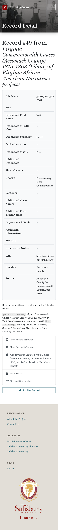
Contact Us (13, 423)
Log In (10, 468)
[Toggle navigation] (51, 7)
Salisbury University (17, 451)
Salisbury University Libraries (22, 446)
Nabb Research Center (19, 441)
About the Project (16, 419)
